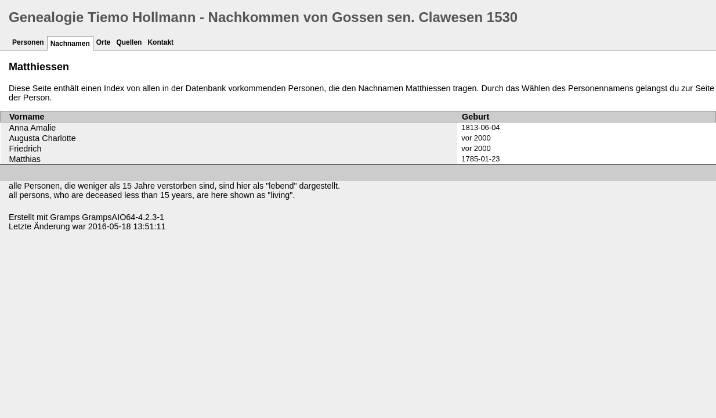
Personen (28, 42)
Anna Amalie (32, 127)
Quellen (129, 42)
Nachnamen (70, 43)
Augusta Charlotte (42, 138)
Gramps (64, 217)
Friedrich (25, 148)
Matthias (25, 159)
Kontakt (160, 42)
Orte (103, 42)
